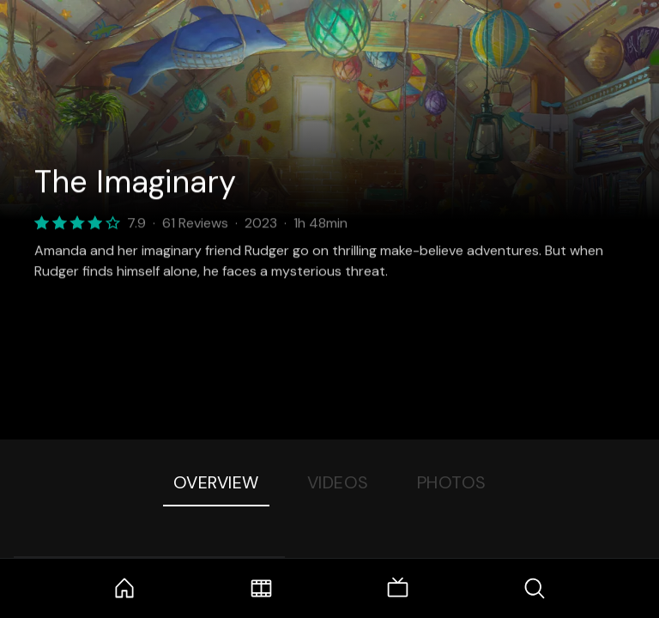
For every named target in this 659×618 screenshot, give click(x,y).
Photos (452, 482)
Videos (338, 482)
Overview (216, 482)
